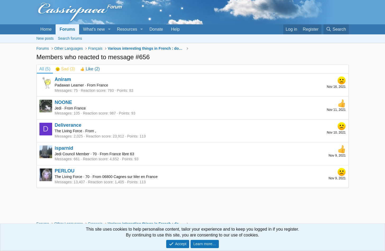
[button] (109, 29)
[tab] (65, 69)
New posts (45, 38)
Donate (156, 29)
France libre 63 (121, 154)
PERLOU (65, 171)
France (102, 85)
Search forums (70, 38)
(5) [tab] (45, 69)
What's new (94, 29)
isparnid (64, 148)
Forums (67, 29)
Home (46, 29)
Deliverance (68, 125)
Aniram (63, 79)
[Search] (336, 29)
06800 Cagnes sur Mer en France (129, 177)
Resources (127, 29)
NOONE (63, 102)
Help (175, 29)
